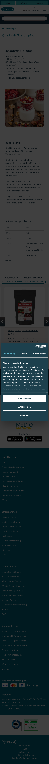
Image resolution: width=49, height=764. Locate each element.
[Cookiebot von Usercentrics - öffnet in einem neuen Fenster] (35, 346)
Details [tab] (24, 353)
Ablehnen (24, 415)
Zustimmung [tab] (9, 353)
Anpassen (24, 407)
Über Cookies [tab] (39, 353)
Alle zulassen (24, 398)
